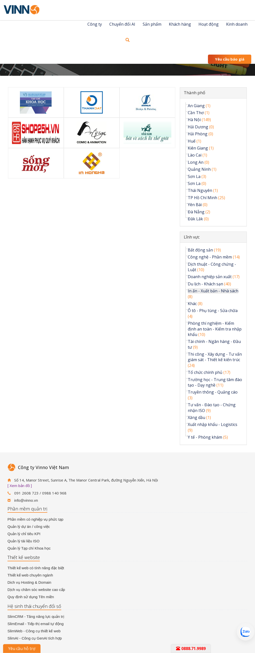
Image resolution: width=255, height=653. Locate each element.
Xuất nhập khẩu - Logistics (212, 424)
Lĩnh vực (192, 237)
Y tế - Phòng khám (205, 437)
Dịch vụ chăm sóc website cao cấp (36, 589)
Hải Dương (198, 127)
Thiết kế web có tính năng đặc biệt (35, 568)
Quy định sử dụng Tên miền (30, 597)
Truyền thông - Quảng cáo (213, 392)
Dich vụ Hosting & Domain (29, 582)
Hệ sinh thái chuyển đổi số (34, 606)
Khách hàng (180, 24)
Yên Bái (195, 204)
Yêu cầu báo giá (229, 59)
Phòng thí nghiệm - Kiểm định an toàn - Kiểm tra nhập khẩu (215, 329)
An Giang (196, 105)
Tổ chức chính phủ (205, 372)
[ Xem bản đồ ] (19, 486)
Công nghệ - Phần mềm (210, 257)
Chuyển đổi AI (122, 24)
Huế (191, 141)
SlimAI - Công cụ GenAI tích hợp (34, 638)
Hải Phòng (197, 134)
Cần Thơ (196, 112)
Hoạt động (208, 24)
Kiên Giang (198, 148)
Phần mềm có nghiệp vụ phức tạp (35, 519)
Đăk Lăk (195, 219)
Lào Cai (194, 155)
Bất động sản (200, 250)
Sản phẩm (152, 24)
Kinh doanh (237, 24)
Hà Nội (194, 119)
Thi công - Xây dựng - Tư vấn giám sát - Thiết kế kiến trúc (215, 356)
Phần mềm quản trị (27, 509)
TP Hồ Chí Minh (202, 197)
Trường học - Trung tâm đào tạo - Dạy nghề (215, 382)
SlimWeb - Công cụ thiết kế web (34, 631)
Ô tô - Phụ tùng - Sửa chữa (213, 310)
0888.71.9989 (191, 648)
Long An (195, 162)
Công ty (94, 24)
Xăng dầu (196, 417)
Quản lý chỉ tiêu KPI (23, 534)
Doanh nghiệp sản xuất (210, 276)
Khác (192, 303)
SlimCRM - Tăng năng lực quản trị (35, 616)
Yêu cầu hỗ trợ (21, 648)
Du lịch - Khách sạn (205, 284)
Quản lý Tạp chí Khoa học (29, 548)
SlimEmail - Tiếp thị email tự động (35, 624)
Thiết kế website (23, 557)
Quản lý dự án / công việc (28, 526)
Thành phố (194, 92)
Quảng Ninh (199, 169)
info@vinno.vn (26, 500)
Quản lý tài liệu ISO (23, 541)
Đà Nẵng (196, 212)
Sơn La (194, 176)
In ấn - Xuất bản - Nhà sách (213, 291)
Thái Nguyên (200, 190)
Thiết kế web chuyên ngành (30, 575)
